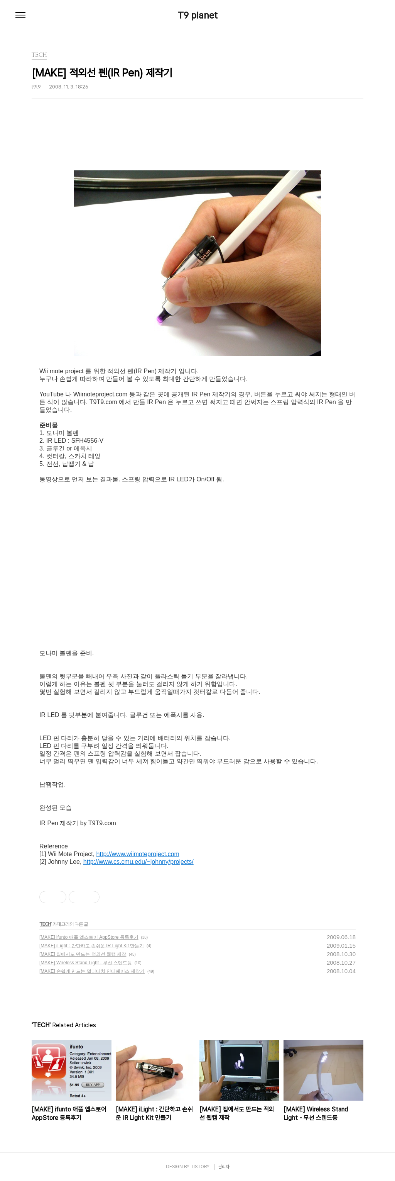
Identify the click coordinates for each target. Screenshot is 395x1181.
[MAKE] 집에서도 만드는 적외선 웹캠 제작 (82, 954)
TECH (45, 924)
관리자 (224, 1166)
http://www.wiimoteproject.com (137, 854)
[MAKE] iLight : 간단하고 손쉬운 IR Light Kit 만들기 (91, 945)
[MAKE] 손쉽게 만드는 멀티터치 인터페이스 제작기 (92, 971)
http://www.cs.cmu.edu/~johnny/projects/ (138, 861)
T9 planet (198, 15)
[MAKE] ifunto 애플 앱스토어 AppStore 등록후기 (88, 937)
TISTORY (200, 1166)
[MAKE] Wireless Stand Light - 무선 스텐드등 (85, 962)
